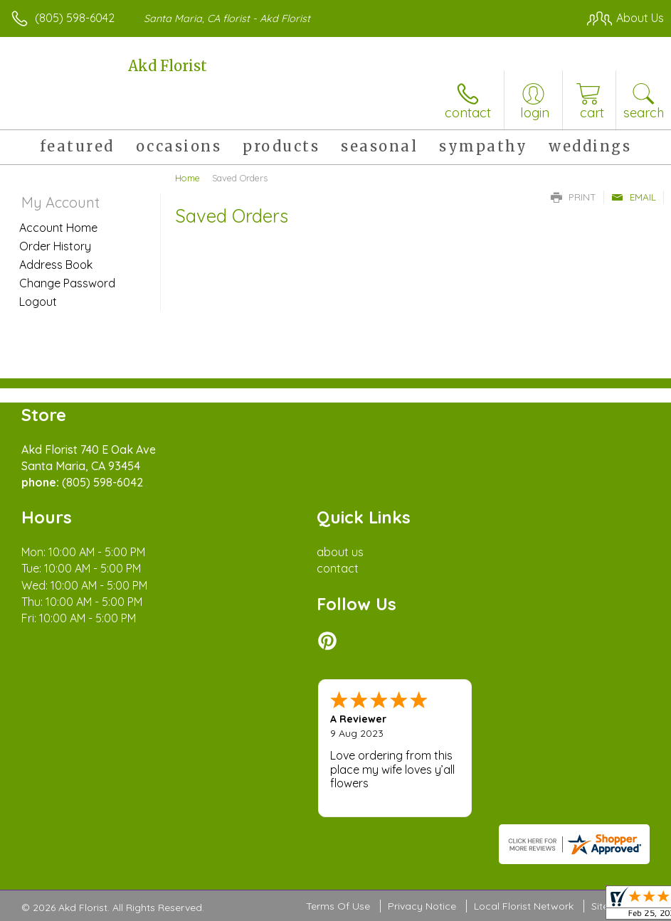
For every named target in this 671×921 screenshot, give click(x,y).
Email (633, 197)
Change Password (67, 283)
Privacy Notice (422, 906)
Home (187, 177)
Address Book (56, 264)
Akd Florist (167, 66)
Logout (38, 301)
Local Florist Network (524, 906)
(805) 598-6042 (75, 18)
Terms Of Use (338, 906)
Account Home (58, 227)
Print (573, 197)
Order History (55, 246)
